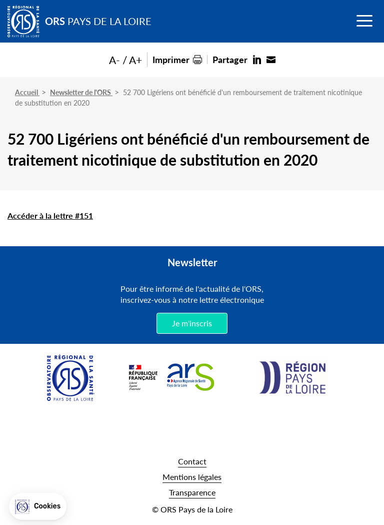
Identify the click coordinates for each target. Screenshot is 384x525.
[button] (37, 506)
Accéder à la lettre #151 (50, 215)
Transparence (192, 492)
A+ (135, 60)
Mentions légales (192, 476)
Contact (192, 461)
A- (114, 60)
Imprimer (171, 59)
